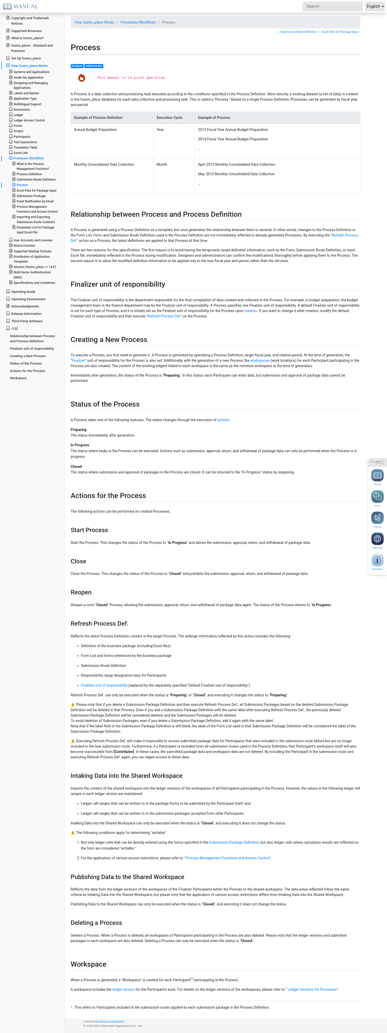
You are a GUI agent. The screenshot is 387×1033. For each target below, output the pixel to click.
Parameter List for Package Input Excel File (33, 229)
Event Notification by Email (33, 201)
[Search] (333, 6)
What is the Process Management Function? (30, 166)
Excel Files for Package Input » (341, 32)
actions (223, 420)
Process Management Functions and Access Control (228, 858)
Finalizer (78, 360)
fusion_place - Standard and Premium (29, 48)
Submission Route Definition (34, 179)
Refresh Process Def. (164, 316)
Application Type (23, 98)
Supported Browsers (24, 30)
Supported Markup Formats (30, 251)
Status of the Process (26, 363)
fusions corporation (111, 1021)
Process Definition (27, 174)
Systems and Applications (29, 71)
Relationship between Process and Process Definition (32, 338)
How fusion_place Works (94, 22)
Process (20, 185)
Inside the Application (26, 77)
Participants (19, 136)
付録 (12, 328)
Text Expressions (23, 142)
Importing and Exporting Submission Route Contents (33, 219)
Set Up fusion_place (23, 58)
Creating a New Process (28, 356)
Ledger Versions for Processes (312, 989)
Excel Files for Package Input (34, 190)
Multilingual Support (25, 104)
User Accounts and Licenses (31, 240)
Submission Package (29, 195)
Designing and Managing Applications (28, 85)
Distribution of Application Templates (29, 258)
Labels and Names (24, 93)
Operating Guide (20, 291)
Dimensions (19, 109)
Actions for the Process (27, 371)
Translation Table (23, 147)
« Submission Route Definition (297, 32)
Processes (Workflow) (138, 22)
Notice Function (22, 245)
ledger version (123, 989)
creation (250, 311)
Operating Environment (25, 299)
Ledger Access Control (27, 120)
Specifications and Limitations (32, 282)
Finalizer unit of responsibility (104, 685)
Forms (15, 125)
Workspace (18, 378)
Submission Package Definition (234, 842)
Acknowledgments (22, 306)
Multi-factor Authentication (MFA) (30, 274)
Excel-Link (18, 152)
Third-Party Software (24, 321)
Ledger (16, 114)
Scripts (16, 131)
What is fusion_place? (25, 38)
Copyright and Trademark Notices (27, 20)
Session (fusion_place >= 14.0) (32, 266)
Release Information (23, 313)
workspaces (260, 360)
